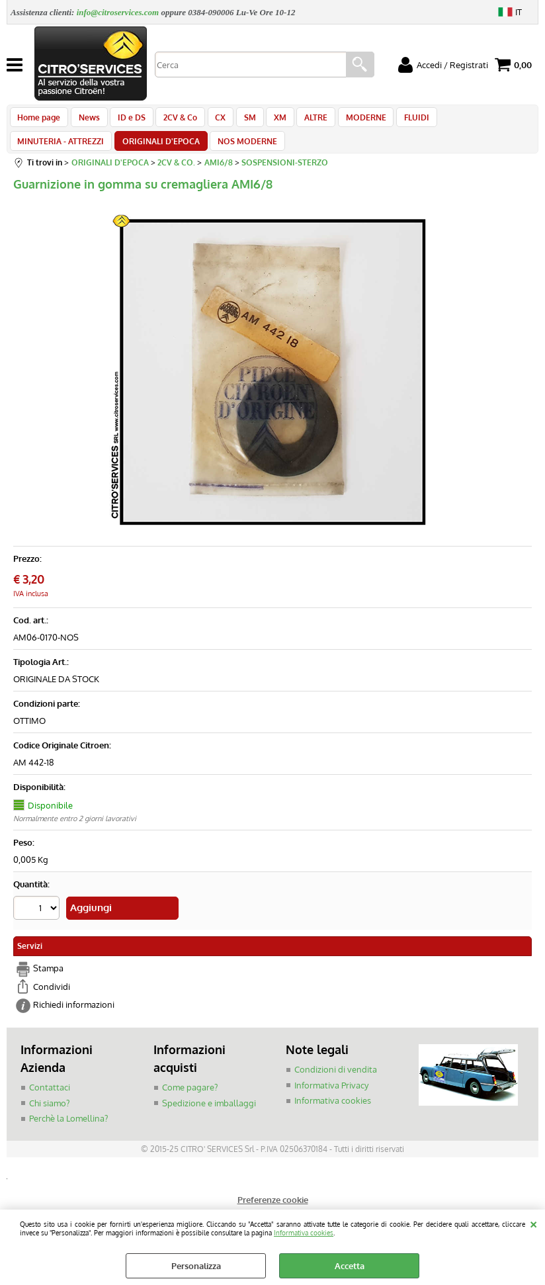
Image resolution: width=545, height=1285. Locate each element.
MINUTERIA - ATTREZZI (468, 120)
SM (239, 120)
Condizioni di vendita (335, 1081)
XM (267, 120)
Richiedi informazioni (73, 1017)
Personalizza (196, 1266)
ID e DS (127, 120)
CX (211, 120)
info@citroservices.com (118, 12)
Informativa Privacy (331, 1097)
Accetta (349, 1266)
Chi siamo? (49, 1115)
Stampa (48, 980)
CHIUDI (533, 1222)
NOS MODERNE (140, 151)
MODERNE (348, 120)
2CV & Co (173, 120)
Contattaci (49, 1099)
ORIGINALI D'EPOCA (56, 151)
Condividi (51, 998)
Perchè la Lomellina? (68, 1130)
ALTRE (300, 120)
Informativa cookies (303, 1232)
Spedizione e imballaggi (209, 1115)
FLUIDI (396, 120)
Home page (38, 120)
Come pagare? (190, 1099)
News (86, 120)
